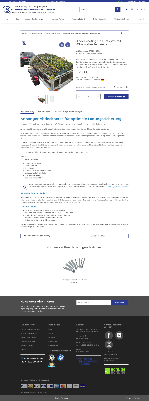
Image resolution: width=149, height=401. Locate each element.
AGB (50, 329)
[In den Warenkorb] (116, 96)
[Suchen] (97, 9)
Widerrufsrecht (53, 346)
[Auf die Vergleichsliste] (61, 44)
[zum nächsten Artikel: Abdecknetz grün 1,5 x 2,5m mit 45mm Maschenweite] (126, 33)
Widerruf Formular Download (30, 329)
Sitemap (51, 333)
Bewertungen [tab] (44, 111)
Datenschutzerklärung (58, 306)
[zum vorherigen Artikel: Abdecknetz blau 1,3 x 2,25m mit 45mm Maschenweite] (121, 33)
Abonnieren (119, 302)
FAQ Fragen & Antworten (28, 337)
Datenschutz (52, 341)
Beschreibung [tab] (27, 111)
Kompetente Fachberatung (18, 1)
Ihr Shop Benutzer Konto (28, 333)
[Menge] (88, 96)
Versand (95, 77)
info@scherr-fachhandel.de (115, 224)
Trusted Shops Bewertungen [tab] (68, 111)
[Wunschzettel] (132, 9)
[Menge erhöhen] (97, 96)
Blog (17, 19)
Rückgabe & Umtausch (28, 341)
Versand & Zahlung (26, 345)
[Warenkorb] (141, 9)
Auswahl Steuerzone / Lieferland (90, 80)
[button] (126, 9)
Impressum (52, 337)
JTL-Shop (137, 398)
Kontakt (23, 349)
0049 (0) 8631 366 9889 (35, 227)
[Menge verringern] (79, 96)
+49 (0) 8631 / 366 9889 (137, 1)
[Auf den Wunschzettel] (67, 44)
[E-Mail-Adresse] (93, 302)
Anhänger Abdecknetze (93, 53)
